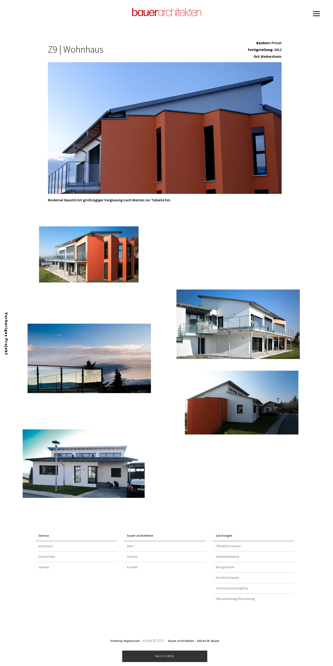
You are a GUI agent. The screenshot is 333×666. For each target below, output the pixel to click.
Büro (130, 546)
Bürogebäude (225, 567)
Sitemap (43, 567)
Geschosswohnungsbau (232, 588)
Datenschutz (46, 556)
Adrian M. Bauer (208, 641)
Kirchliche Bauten (227, 578)
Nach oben (164, 656)
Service (43, 535)
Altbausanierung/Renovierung (235, 599)
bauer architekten (140, 535)
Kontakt (132, 567)
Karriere (132, 556)
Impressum (45, 546)
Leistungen (224, 535)
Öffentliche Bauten (228, 546)
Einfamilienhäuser (227, 556)
